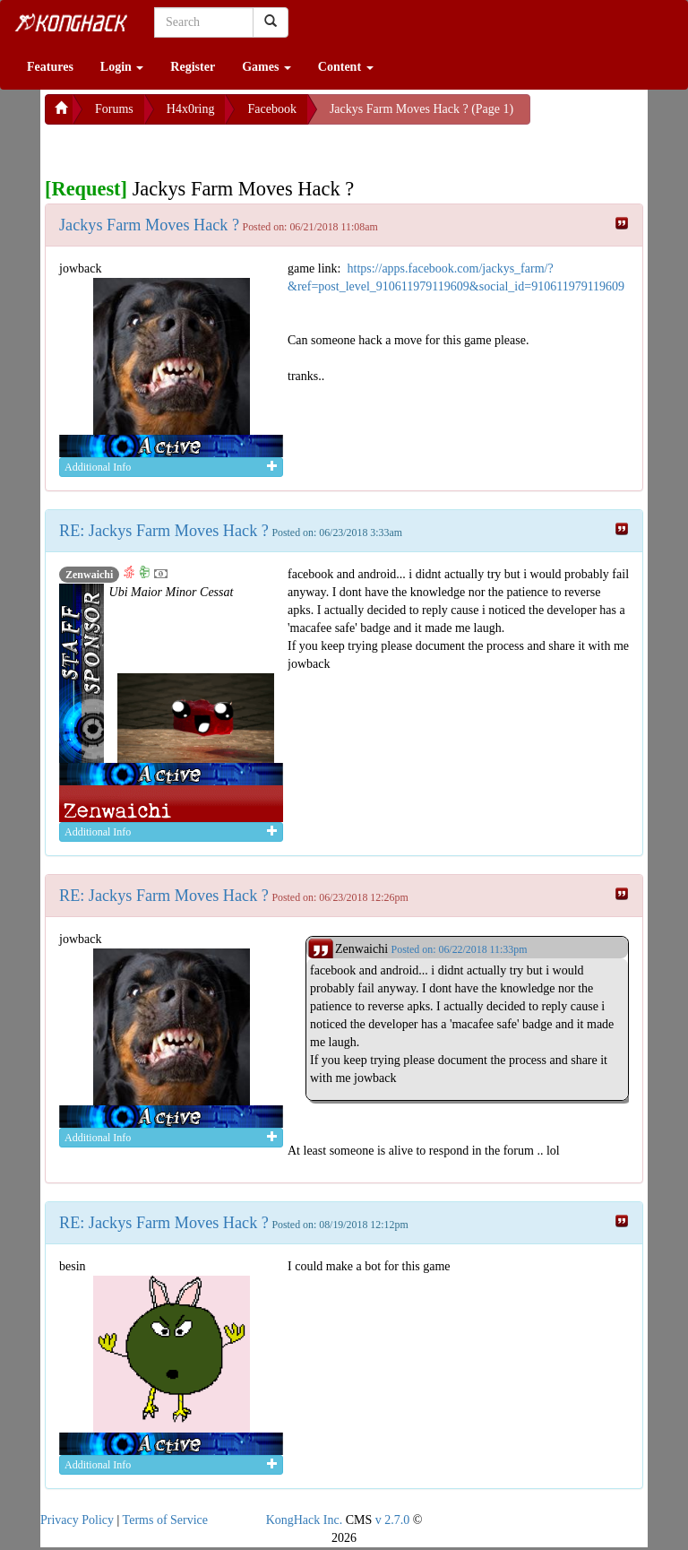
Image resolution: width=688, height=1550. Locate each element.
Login (122, 67)
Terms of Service (165, 1520)
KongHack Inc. (304, 1520)
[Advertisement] (188, 147)
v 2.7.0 (392, 1520)
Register (192, 67)
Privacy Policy (77, 1520)
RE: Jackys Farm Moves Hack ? (164, 531)
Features (50, 67)
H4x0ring (191, 109)
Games (266, 67)
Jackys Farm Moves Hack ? (149, 225)
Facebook (271, 109)
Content (346, 67)
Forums (114, 109)
